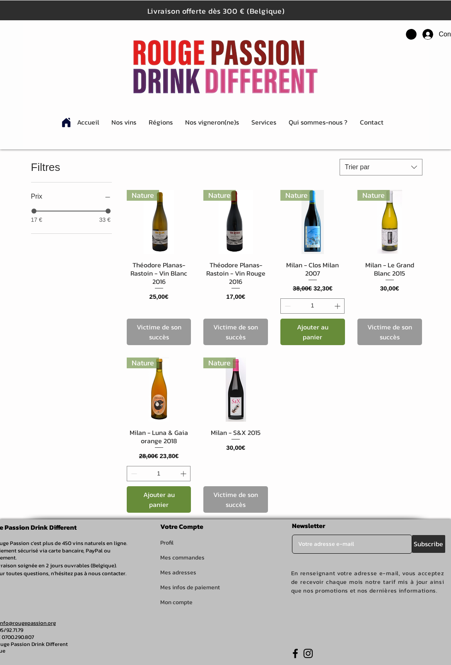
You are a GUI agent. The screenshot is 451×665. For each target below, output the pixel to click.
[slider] (34, 211)
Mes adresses (178, 572)
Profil (167, 542)
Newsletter (308, 525)
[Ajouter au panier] (312, 332)
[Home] (66, 122)
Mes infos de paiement (190, 587)
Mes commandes (182, 557)
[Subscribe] (428, 544)
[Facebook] (295, 653)
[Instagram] (308, 653)
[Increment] (338, 306)
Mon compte (176, 602)
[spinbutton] (312, 306)
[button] (411, 34)
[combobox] (381, 167)
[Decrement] (287, 306)
